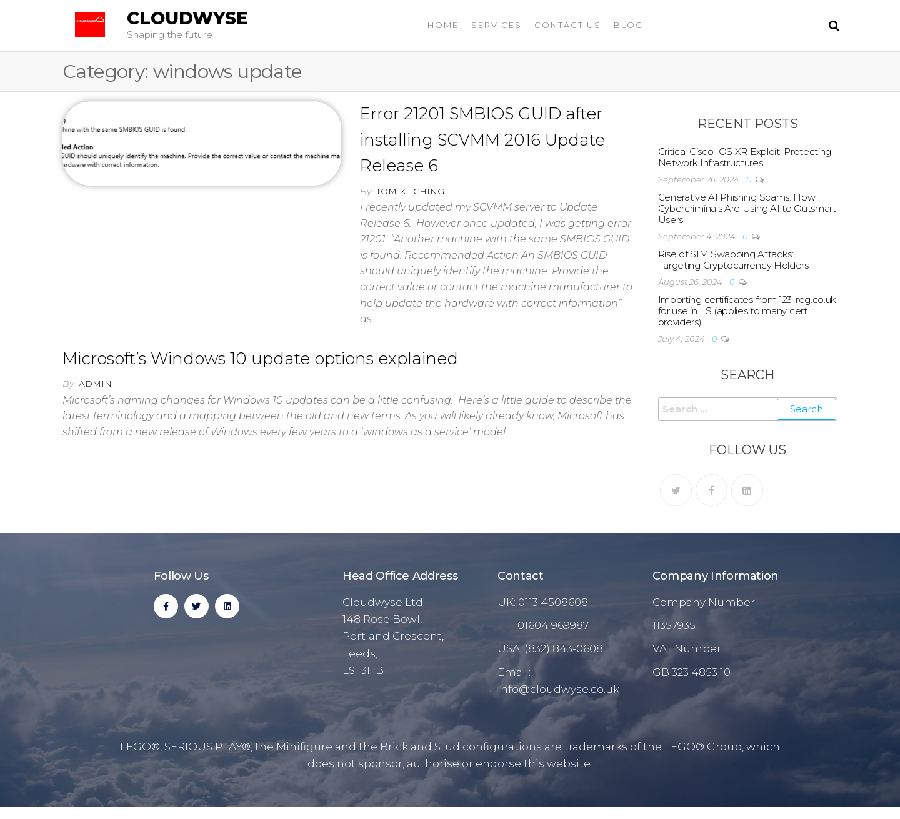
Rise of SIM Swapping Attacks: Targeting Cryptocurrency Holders (733, 259)
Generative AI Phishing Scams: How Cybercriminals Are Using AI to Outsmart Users (747, 208)
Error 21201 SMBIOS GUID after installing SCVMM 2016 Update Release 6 (482, 140)
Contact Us (567, 25)
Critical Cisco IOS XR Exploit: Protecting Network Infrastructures (745, 157)
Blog (628, 25)
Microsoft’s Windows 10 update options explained (260, 359)
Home (443, 25)
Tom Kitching (410, 191)
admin (95, 383)
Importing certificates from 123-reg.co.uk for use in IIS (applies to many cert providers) (747, 311)
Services (496, 25)
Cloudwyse (187, 18)
